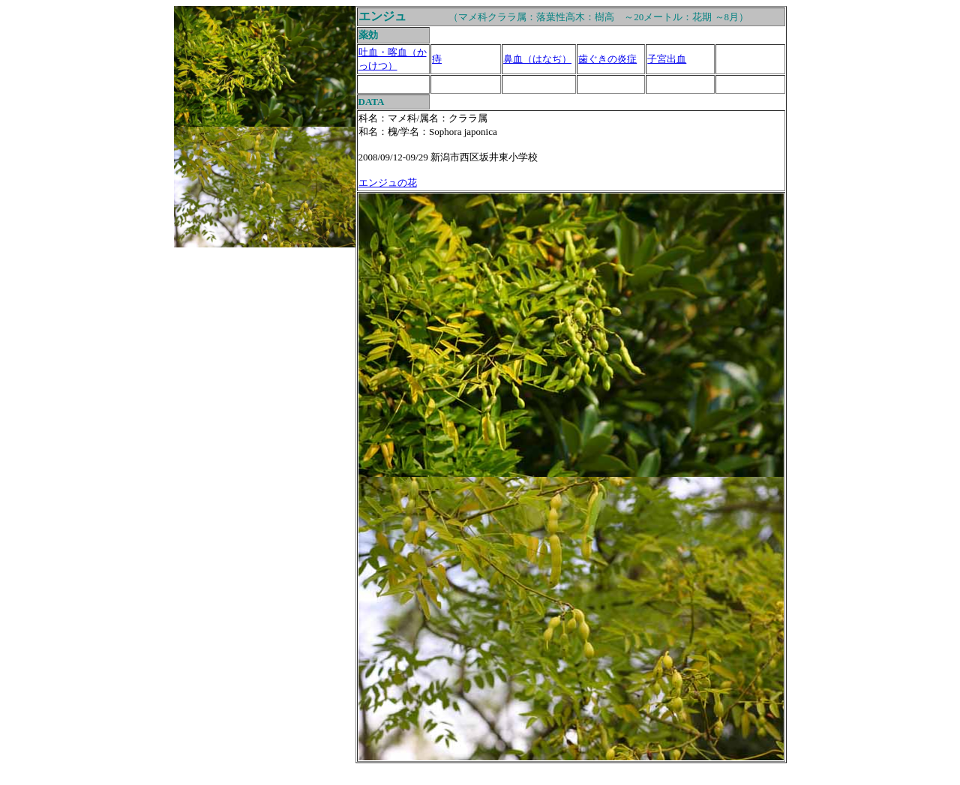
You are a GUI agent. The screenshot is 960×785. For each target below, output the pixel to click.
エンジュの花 (387, 182)
